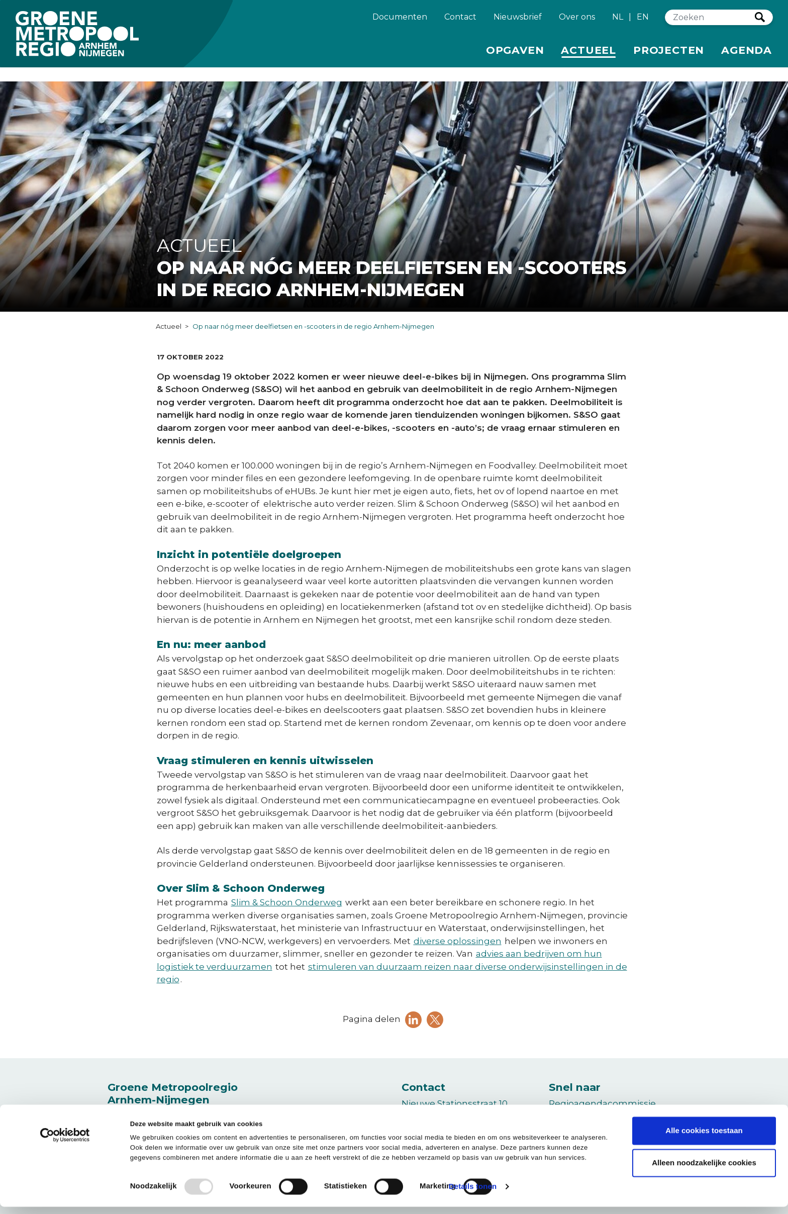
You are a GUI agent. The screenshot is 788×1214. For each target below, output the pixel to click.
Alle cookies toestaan (703, 1138)
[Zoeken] (710, 22)
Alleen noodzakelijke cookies (704, 1170)
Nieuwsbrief (518, 20)
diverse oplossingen (458, 941)
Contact (460, 20)
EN (643, 21)
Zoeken (760, 22)
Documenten (399, 20)
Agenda (746, 54)
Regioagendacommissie (602, 1103)
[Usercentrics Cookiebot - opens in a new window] (65, 1146)
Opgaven (515, 53)
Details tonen (473, 1194)
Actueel (590, 53)
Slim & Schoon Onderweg (286, 902)
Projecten (668, 53)
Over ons (577, 20)
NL (617, 21)
